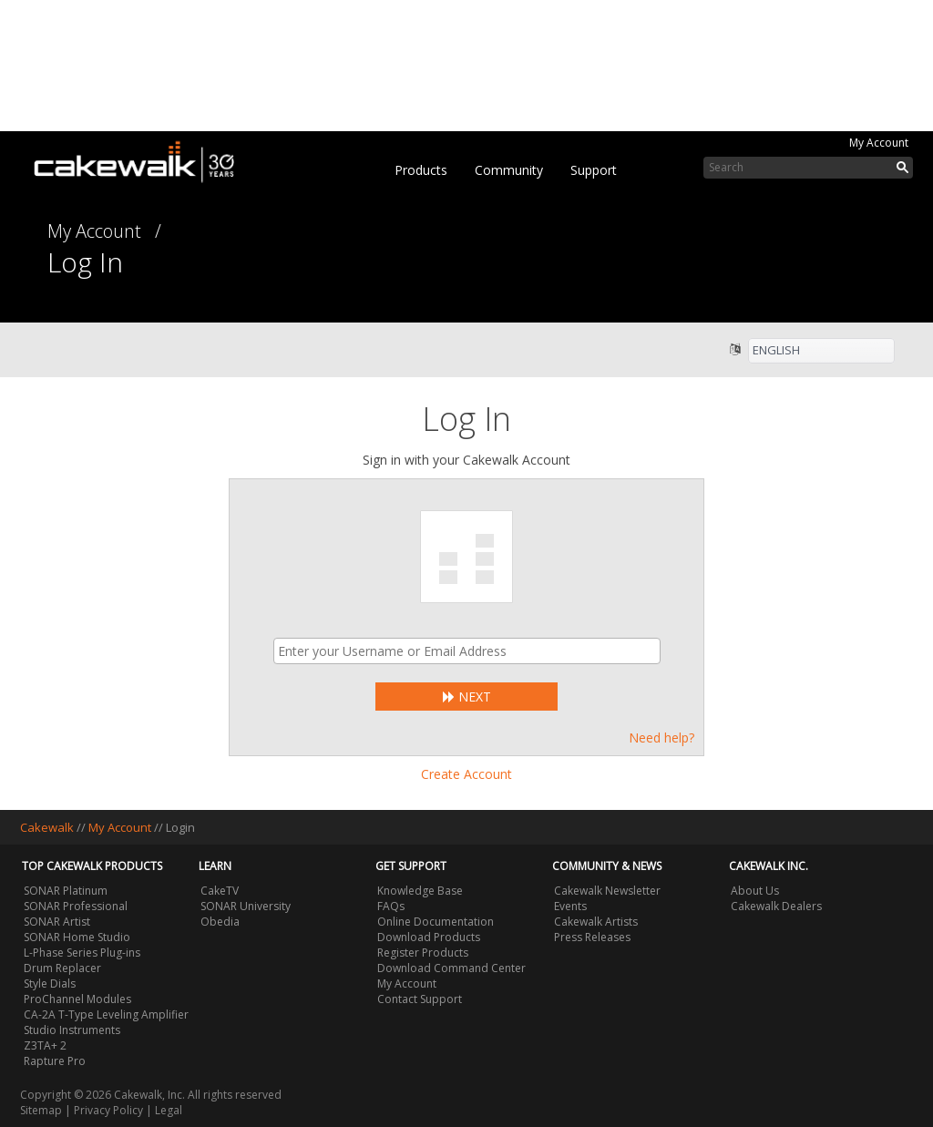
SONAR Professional (76, 906)
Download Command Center (451, 968)
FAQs (391, 906)
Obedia (220, 921)
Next (467, 696)
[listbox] (821, 351)
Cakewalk (47, 827)
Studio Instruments (72, 1030)
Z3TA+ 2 (45, 1045)
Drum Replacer (62, 968)
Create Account (466, 774)
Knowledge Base (420, 890)
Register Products (422, 952)
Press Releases (592, 937)
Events (570, 906)
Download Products (428, 937)
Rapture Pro (55, 1061)
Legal (168, 1110)
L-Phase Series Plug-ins (82, 952)
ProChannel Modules (77, 999)
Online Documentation (435, 921)
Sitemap (41, 1110)
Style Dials (50, 983)
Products (421, 170)
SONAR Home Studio (77, 937)
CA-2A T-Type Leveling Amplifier (106, 1014)
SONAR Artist (57, 921)
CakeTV (219, 890)
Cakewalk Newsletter (607, 890)
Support (593, 170)
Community (509, 170)
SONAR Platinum (66, 890)
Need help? (661, 737)
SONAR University (245, 906)
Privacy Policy (108, 1110)
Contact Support (419, 999)
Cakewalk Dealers (776, 906)
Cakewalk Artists (596, 921)
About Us (755, 890)
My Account (878, 142)
